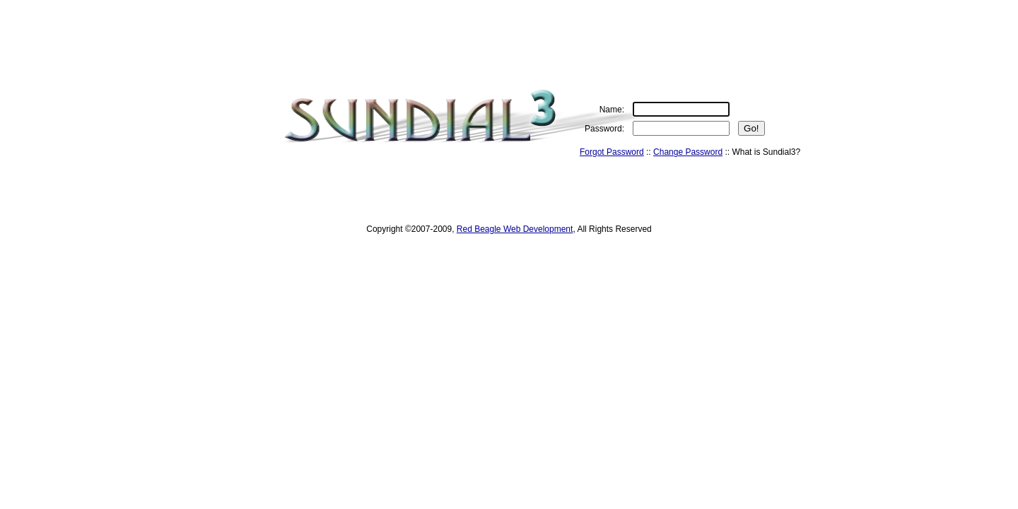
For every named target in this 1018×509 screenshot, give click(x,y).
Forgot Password (612, 152)
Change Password (687, 152)
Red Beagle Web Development (515, 229)
